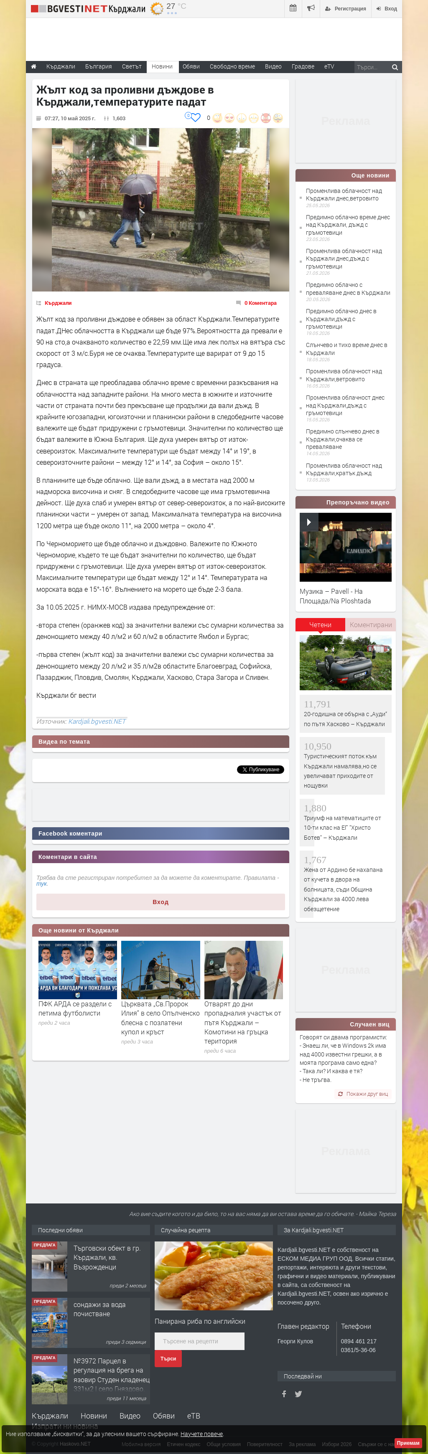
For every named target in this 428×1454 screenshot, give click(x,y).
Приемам (408, 1443)
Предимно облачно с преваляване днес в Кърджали (348, 288)
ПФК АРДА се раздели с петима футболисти (75, 1008)
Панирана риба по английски (200, 1321)
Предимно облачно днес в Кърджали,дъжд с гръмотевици (341, 318)
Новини (162, 66)
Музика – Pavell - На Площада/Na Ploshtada (335, 596)
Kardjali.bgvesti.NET (96, 721)
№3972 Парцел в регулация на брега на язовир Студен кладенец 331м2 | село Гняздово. (112, 1374)
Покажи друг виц (363, 1093)
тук (41, 883)
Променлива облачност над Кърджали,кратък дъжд (344, 469)
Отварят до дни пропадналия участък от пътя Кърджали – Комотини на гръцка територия (242, 1022)
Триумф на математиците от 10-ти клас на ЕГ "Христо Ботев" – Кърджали (342, 827)
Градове (303, 66)
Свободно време (232, 66)
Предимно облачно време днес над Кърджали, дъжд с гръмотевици (348, 224)
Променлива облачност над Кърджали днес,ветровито (344, 194)
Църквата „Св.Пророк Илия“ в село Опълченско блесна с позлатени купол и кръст (160, 1017)
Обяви (164, 1416)
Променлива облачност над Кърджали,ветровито (344, 374)
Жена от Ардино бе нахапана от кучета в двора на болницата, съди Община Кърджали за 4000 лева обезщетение (343, 889)
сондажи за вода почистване (100, 1309)
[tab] (321, 627)
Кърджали (58, 303)
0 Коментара (261, 303)
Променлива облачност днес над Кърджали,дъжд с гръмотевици (345, 404)
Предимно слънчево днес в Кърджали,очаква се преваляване (343, 438)
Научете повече (202, 1434)
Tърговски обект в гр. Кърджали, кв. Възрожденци (107, 1257)
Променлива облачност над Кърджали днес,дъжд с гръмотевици (344, 258)
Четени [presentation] (320, 624)
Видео (130, 1416)
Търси (168, 1359)
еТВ (193, 1416)
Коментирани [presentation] (371, 624)
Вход (161, 902)
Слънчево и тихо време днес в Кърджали (346, 348)
